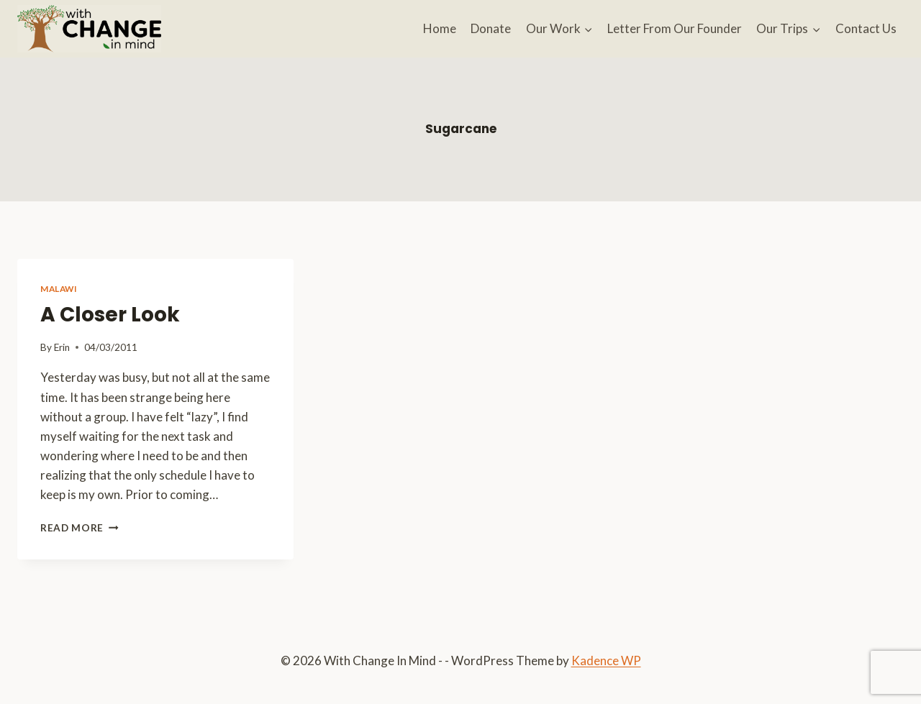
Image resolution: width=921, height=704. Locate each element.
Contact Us (866, 28)
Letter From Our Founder (674, 28)
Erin (62, 347)
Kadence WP (606, 660)
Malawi (59, 288)
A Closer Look (110, 315)
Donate (491, 28)
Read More (79, 528)
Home (439, 28)
